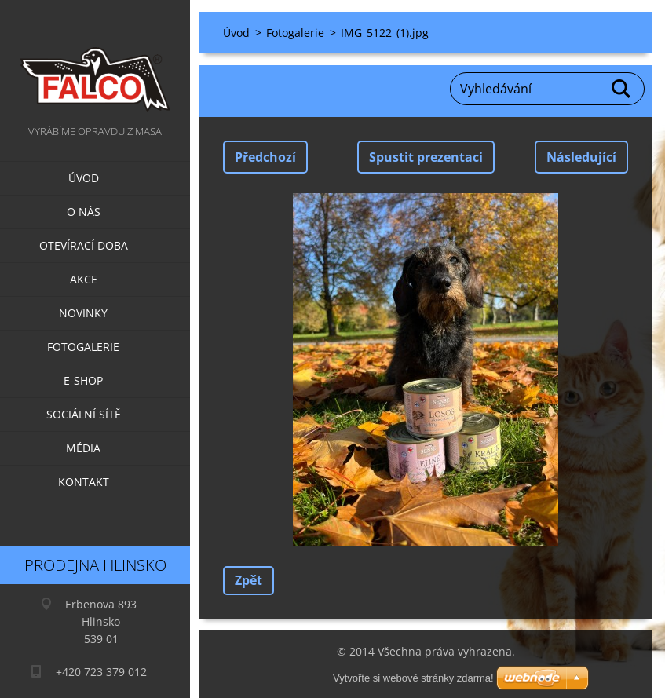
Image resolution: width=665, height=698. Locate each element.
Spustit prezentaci (426, 157)
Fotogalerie (83, 346)
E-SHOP (83, 380)
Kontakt (83, 481)
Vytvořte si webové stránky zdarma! (413, 678)
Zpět (248, 580)
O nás (83, 211)
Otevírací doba (83, 245)
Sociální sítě (83, 414)
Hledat (622, 88)
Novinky (83, 312)
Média (83, 447)
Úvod (83, 177)
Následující (581, 157)
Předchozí (265, 157)
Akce (83, 279)
